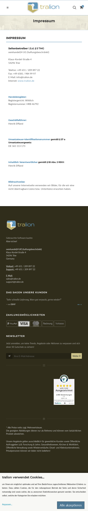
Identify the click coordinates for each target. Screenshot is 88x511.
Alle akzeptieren (71, 505)
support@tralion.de (14, 282)
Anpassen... (7, 504)
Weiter (77, 356)
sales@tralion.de (13, 278)
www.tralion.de (26, 80)
